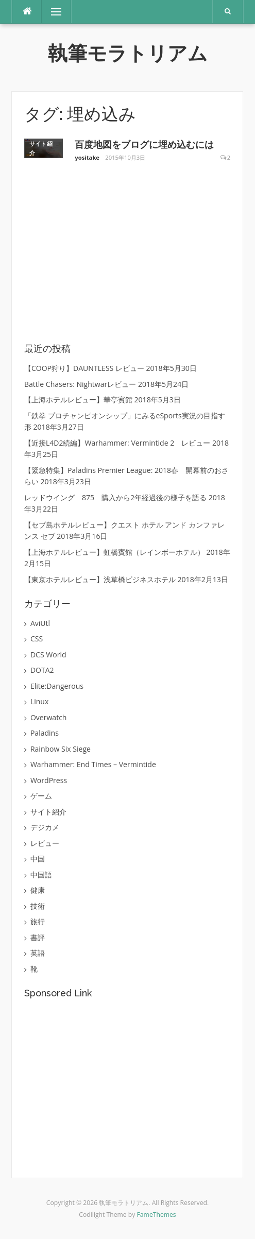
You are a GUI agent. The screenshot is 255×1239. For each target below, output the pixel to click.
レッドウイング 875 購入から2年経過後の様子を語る (115, 497)
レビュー (44, 843)
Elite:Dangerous (56, 686)
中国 (37, 858)
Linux (39, 701)
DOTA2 (42, 670)
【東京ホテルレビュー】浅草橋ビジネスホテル (100, 579)
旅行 (37, 921)
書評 (37, 937)
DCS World (48, 654)
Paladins (44, 733)
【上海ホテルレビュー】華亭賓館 (78, 399)
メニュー (56, 11)
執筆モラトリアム (128, 53)
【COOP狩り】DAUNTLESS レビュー (84, 368)
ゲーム (41, 796)
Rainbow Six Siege (60, 749)
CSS (36, 638)
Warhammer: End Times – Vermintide (93, 764)
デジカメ (44, 827)
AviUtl (40, 623)
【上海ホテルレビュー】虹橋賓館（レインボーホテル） (114, 552)
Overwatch (48, 717)
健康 (37, 890)
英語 (37, 953)
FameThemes (156, 1214)
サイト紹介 (41, 148)
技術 (37, 906)
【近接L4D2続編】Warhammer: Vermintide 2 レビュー (117, 443)
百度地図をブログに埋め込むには (144, 144)
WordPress (48, 780)
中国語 (41, 874)
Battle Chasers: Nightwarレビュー (80, 384)
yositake (87, 157)
